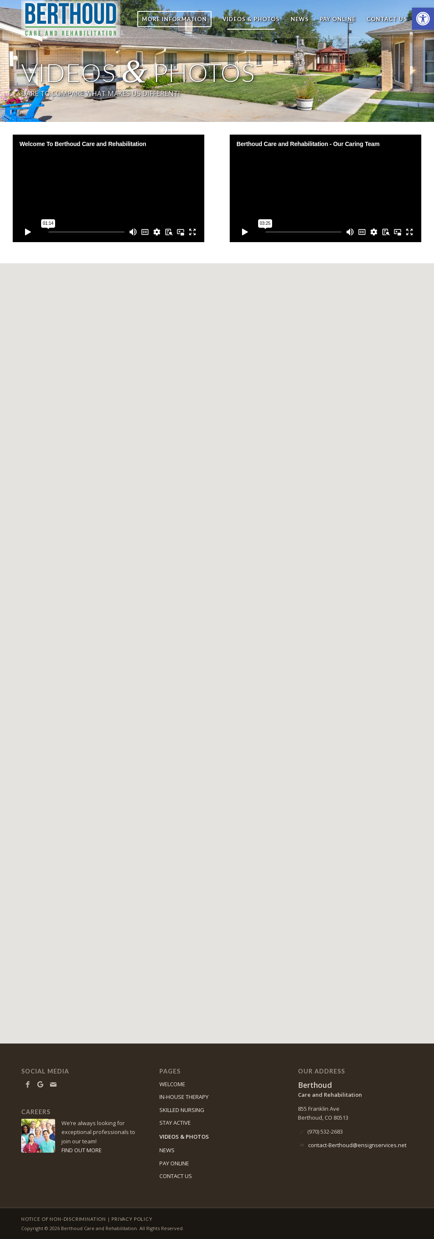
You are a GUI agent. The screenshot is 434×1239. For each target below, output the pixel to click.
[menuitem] (174, 19)
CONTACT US (175, 1176)
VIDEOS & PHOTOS (184, 1136)
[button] (423, 19)
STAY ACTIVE (175, 1122)
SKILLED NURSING (181, 1110)
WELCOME (172, 1084)
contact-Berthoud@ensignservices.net (357, 1145)
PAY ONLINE (174, 1163)
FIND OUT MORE (81, 1150)
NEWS (167, 1150)
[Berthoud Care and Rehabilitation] (79, 19)
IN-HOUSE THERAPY (184, 1097)
